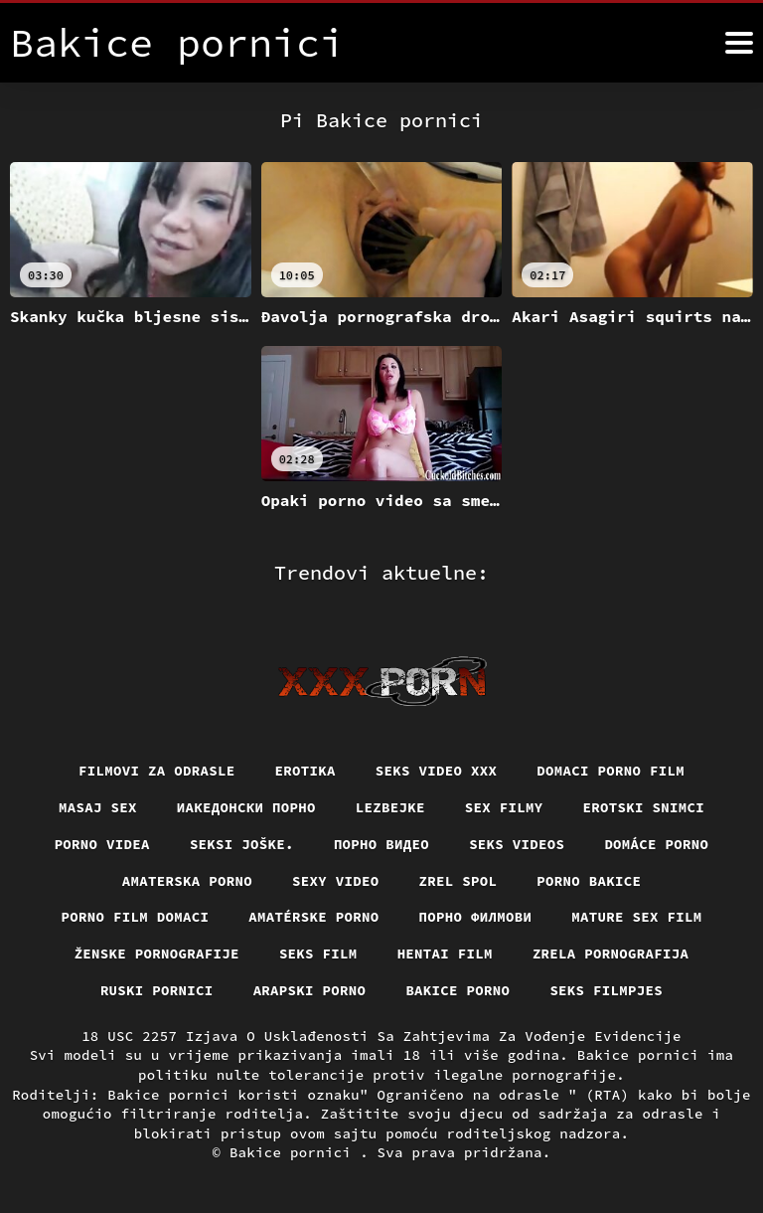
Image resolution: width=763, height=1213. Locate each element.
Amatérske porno (313, 917)
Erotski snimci (644, 807)
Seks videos (516, 844)
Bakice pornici (294, 1152)
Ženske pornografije (157, 953)
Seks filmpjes (606, 990)
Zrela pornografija (611, 953)
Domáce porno (656, 844)
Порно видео (381, 844)
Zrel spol (458, 881)
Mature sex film (636, 917)
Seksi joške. (242, 844)
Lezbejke (390, 807)
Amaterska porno (187, 881)
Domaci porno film (610, 771)
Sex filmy (504, 807)
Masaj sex (98, 807)
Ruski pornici (157, 990)
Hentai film (445, 953)
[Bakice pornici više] (739, 43)
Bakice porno (457, 990)
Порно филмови (476, 917)
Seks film (318, 953)
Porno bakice (588, 881)
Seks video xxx (437, 771)
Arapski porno (310, 990)
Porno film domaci (136, 917)
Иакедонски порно (246, 807)
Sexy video (336, 881)
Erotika (305, 771)
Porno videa (102, 844)
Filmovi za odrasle (156, 771)
